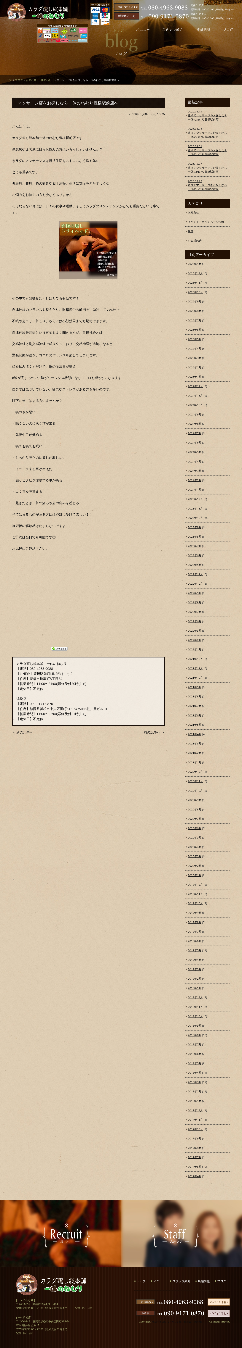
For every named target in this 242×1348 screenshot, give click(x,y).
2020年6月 (194, 828)
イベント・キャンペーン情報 (206, 222)
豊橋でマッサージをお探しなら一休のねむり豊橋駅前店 (207, 115)
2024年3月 (194, 471)
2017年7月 (194, 1157)
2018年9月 (194, 1025)
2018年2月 (194, 1091)
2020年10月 (195, 790)
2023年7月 (194, 546)
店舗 (190, 231)
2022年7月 (194, 612)
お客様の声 (195, 240)
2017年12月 (195, 1110)
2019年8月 (194, 922)
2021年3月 (194, 743)
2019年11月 (195, 894)
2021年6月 (194, 715)
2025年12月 (195, 273)
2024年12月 (195, 386)
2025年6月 (194, 329)
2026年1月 (194, 264)
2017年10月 (195, 1129)
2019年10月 (195, 903)
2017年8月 (194, 1148)
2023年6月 (194, 555)
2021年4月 (194, 734)
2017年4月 (194, 1176)
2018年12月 (195, 997)
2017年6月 (194, 1166)
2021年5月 (194, 724)
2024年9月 (194, 414)
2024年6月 (194, 442)
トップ (141, 1281)
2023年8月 (194, 536)
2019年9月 (194, 913)
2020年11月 (195, 781)
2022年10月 (195, 583)
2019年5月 (194, 950)
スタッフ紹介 (181, 1281)
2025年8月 (194, 311)
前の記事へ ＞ (154, 732)
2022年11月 (195, 574)
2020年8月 (194, 809)
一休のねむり (46, 80)
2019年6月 (194, 941)
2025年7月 (194, 320)
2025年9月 (194, 301)
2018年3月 (194, 1082)
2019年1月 (194, 988)
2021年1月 (194, 762)
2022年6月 (194, 621)
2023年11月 (195, 508)
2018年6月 (194, 1054)
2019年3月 (194, 969)
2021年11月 (195, 668)
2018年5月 (194, 1063)
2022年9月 (194, 593)
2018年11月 (195, 1007)
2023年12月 (195, 499)
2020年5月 (194, 837)
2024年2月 (194, 480)
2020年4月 (194, 847)
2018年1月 (194, 1101)
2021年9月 (194, 687)
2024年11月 (195, 395)
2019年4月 (194, 960)
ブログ (19, 80)
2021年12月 (195, 659)
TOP (9, 80)
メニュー (159, 1281)
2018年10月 (195, 1016)
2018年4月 (194, 1072)
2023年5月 (194, 565)
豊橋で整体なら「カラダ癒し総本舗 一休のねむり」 (180, 1321)
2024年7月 (194, 433)
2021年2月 (194, 753)
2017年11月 (195, 1119)
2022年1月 (194, 649)
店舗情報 (204, 1281)
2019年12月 (195, 884)
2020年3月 (194, 856)
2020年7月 (194, 818)
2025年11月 (195, 282)
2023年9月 (194, 527)
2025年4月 (194, 348)
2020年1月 (194, 875)
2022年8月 (194, 602)
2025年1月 (194, 376)
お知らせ (31, 80)
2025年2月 (194, 367)
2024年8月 (194, 423)
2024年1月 (194, 489)
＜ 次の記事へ (22, 732)
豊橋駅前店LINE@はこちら (54, 673)
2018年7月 (194, 1044)
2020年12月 (195, 771)
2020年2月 (194, 866)
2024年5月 (194, 452)
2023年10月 (195, 518)
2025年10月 (195, 292)
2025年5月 (194, 339)
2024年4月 (194, 461)
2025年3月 (194, 358)
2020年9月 (194, 800)
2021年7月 (194, 706)
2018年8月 (194, 1035)
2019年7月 (194, 931)
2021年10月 (195, 677)
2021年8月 (194, 696)
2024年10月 (195, 405)
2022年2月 (194, 640)
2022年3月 (194, 630)
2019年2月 (194, 978)
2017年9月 (194, 1138)
